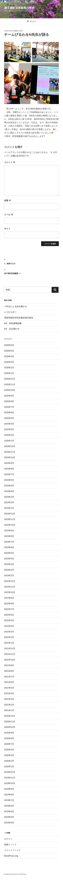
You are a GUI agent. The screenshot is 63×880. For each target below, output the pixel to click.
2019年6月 (9, 806)
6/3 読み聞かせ (11, 329)
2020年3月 (9, 755)
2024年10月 (9, 457)
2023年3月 (9, 564)
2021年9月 (9, 665)
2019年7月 (9, 800)
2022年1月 (9, 643)
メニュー (31, 21)
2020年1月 (9, 766)
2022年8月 (9, 603)
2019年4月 (9, 817)
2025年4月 (9, 424)
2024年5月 (9, 485)
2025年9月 (9, 396)
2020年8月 (9, 738)
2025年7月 (9, 407)
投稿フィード (10, 844)
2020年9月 (9, 733)
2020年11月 (9, 721)
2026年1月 (9, 373)
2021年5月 (9, 688)
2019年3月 (9, 822)
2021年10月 (9, 660)
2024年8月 (9, 469)
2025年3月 (9, 429)
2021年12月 (9, 648)
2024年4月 (9, 491)
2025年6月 (9, 412)
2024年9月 (9, 463)
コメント (9, 162)
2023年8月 (9, 536)
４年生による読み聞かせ (15, 306)
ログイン (8, 839)
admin (21, 30)
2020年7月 (9, 744)
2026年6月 (9, 345)
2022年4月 (9, 626)
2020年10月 (9, 727)
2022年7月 (9, 609)
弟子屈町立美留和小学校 (19, 7)
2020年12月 (9, 716)
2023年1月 (9, 575)
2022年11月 (9, 587)
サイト (7, 229)
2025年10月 (9, 390)
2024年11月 (9, 452)
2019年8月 (9, 794)
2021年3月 (9, 699)
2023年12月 (9, 514)
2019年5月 (9, 811)
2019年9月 (9, 789)
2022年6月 (9, 615)
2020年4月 (9, 750)
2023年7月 (9, 542)
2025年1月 (9, 441)
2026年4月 (9, 356)
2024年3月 (9, 497)
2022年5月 (9, 620)
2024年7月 (9, 474)
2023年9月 (9, 530)
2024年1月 (9, 508)
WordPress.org (11, 856)
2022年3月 (9, 632)
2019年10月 (9, 783)
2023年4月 (9, 558)
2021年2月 (9, 705)
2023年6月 (9, 547)
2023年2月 (9, 570)
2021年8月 (9, 671)
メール (8, 214)
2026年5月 (9, 351)
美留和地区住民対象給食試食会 (18, 318)
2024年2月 (9, 502)
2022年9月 (9, 598)
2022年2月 (9, 637)
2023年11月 (9, 519)
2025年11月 (9, 384)
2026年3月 (9, 362)
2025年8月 (9, 401)
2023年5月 (9, 553)
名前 (7, 200)
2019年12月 (9, 772)
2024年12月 (9, 446)
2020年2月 (9, 761)
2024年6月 (9, 480)
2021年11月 (9, 654)
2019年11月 (9, 778)
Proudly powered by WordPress (15, 874)
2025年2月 (9, 435)
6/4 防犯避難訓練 (13, 323)
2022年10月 (9, 592)
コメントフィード (12, 850)
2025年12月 (9, 379)
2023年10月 (9, 525)
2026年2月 (9, 367)
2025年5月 (9, 418)
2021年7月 (9, 677)
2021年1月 (9, 710)
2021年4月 (9, 693)
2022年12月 (9, 581)
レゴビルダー (10, 312)
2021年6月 (9, 682)
